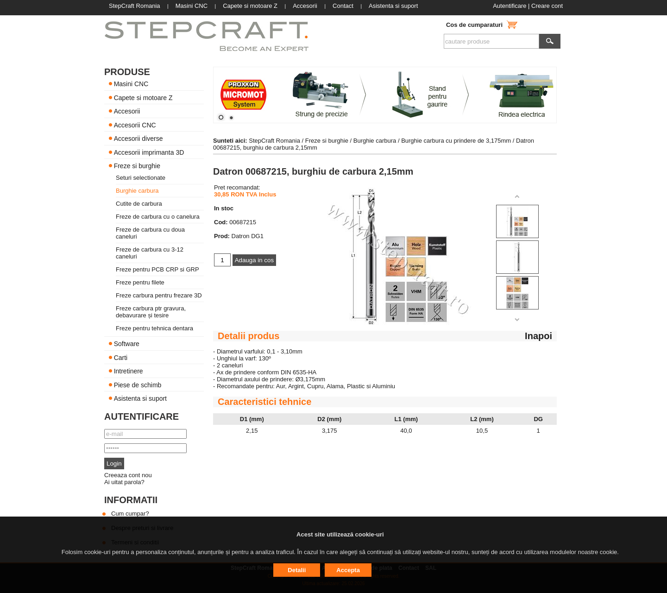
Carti (121, 357)
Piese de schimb (138, 384)
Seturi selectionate (140, 177)
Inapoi (538, 336)
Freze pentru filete (140, 282)
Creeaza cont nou (128, 475)
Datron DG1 (248, 236)
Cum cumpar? (130, 513)
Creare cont (547, 5)
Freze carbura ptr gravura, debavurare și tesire (151, 312)
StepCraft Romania (274, 140)
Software (126, 343)
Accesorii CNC (135, 124)
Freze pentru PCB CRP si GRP (157, 269)
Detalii (297, 570)
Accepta (348, 570)
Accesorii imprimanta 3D (149, 152)
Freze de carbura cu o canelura (158, 216)
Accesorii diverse (138, 138)
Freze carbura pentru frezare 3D (159, 295)
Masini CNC (131, 84)
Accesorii (127, 111)
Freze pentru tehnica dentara (154, 328)
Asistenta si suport (140, 398)
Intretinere (128, 371)
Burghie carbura (137, 190)
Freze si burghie (137, 166)
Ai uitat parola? (124, 482)
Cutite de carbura (139, 203)
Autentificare (509, 5)
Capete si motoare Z (143, 97)
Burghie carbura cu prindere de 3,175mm (456, 140)
